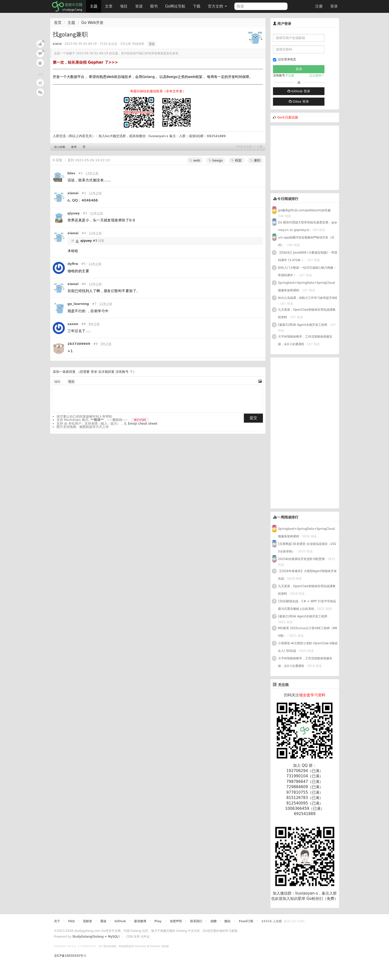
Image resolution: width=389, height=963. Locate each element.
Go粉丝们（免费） (322, 898)
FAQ (71, 921)
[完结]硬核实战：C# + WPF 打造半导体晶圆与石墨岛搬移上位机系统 (307, 605)
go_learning (78, 304)
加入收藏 (59, 147)
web (195, 160)
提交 (253, 418)
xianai (57, 44)
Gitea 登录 (299, 101)
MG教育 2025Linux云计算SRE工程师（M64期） (307, 631)
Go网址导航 (176, 5)
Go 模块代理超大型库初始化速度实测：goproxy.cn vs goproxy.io (307, 226)
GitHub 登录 (299, 91)
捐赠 (213, 921)
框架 (236, 160)
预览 (71, 381)
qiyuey (74, 213)
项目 (124, 6)
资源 (139, 6)
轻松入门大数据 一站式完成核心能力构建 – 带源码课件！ (307, 271)
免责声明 (176, 921)
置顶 (151, 44)
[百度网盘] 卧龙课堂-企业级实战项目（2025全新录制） (307, 547)
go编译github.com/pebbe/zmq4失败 (304, 210)
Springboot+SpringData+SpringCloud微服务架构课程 (306, 286)
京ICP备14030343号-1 (70, 955)
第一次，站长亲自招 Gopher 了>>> (85, 62)
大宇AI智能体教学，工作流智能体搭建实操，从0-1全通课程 (305, 340)
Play (157, 921)
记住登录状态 (284, 59)
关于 (57, 921)
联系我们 (196, 921)
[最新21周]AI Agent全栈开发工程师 (302, 325)
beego (216, 160)
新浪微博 (140, 921)
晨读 (103, 921)
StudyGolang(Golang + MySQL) (96, 936)
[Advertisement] (308, 157)
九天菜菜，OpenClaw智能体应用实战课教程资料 (307, 313)
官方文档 (217, 6)
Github (120, 921)
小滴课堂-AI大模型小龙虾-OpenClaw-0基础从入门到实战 (308, 647)
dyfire (73, 264)
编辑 (57, 381)
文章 (109, 6)
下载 (196, 6)
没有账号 (122, 372)
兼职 (255, 160)
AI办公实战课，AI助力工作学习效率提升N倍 (307, 298)
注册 (319, 6)
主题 (93, 6)
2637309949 (79, 344)
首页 (58, 22)
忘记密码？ (316, 75)
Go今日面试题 (287, 117)
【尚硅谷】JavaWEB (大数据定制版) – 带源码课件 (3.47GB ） (307, 256)
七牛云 (145, 936)
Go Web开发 (92, 22)
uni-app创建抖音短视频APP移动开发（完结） (306, 241)
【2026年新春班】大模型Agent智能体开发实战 (307, 574)
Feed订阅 (246, 921)
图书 (154, 6)
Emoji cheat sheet (142, 423)
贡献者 (87, 921)
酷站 (228, 921)
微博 (74, 147)
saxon (73, 324)
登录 (334, 6)
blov (71, 173)
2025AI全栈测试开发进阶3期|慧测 (302, 559)
